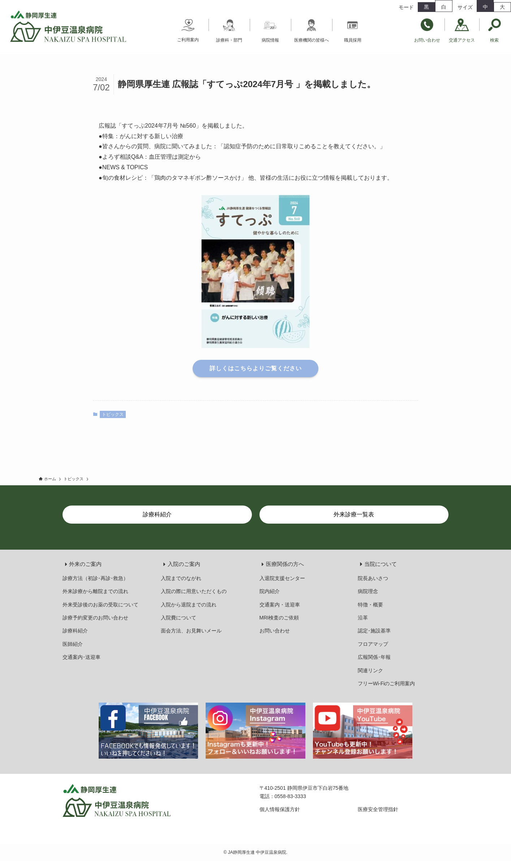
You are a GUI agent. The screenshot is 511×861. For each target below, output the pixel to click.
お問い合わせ (274, 631)
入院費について (178, 618)
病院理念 (368, 591)
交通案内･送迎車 (81, 657)
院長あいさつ (373, 578)
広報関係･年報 (374, 657)
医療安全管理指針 (378, 809)
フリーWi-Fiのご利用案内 (386, 683)
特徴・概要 (370, 605)
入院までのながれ (181, 578)
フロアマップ (373, 644)
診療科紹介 (75, 631)
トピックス (113, 414)
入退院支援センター (282, 578)
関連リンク (370, 670)
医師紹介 (73, 644)
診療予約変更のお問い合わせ (95, 618)
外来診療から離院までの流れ (95, 591)
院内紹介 (269, 591)
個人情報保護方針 (279, 809)
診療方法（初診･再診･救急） (95, 578)
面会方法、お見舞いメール (191, 631)
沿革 (363, 618)
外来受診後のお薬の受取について (100, 605)
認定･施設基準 (374, 631)
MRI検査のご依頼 (279, 618)
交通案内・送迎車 (279, 605)
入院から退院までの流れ (188, 605)
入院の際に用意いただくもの (194, 591)
